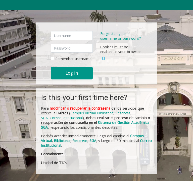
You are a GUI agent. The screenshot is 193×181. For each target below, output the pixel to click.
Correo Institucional (66, 117)
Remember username (73, 58)
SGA (44, 117)
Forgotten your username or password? (120, 36)
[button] (104, 57)
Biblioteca (105, 113)
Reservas (122, 113)
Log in (72, 73)
